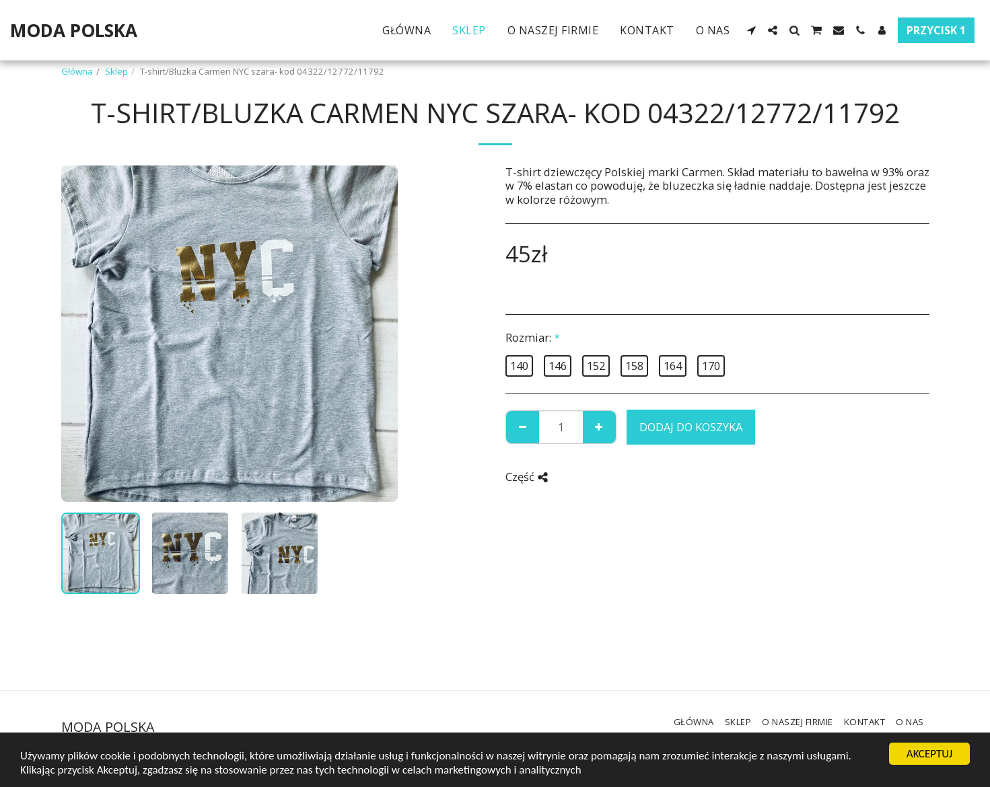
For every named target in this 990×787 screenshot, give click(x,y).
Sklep (116, 71)
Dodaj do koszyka (690, 427)
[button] (751, 30)
